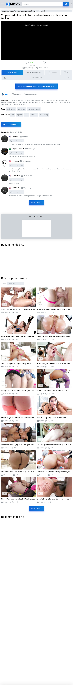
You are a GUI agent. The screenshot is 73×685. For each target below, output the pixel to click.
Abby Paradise (31, 94)
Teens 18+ (33, 115)
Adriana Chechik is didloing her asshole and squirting (18, 336)
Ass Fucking (44, 115)
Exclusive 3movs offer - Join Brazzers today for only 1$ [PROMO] (23, 11)
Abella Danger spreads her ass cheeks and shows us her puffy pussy (18, 418)
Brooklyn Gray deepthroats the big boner (51, 418)
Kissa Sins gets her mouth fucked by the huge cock (54, 363)
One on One (21, 109)
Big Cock (20, 115)
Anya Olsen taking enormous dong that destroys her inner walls (54, 309)
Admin (7, 94)
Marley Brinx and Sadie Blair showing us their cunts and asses (18, 390)
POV (26, 115)
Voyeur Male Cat (18, 149)
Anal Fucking (11, 109)
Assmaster (16, 175)
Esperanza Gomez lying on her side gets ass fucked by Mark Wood (18, 445)
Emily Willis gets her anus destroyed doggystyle (54, 499)
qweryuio (16, 161)
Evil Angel (17, 94)
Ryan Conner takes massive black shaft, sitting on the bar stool (54, 390)
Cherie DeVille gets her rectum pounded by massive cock (54, 472)
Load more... (36, 203)
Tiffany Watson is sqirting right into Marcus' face (18, 309)
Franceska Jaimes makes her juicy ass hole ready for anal (18, 472)
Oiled (38, 109)
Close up (31, 109)
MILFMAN (16, 188)
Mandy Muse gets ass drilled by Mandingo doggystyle (18, 499)
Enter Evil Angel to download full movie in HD (36, 86)
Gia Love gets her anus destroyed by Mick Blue (54, 445)
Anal (12, 115)
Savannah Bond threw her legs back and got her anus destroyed (54, 336)
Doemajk (16, 136)
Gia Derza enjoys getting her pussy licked (16, 363)
